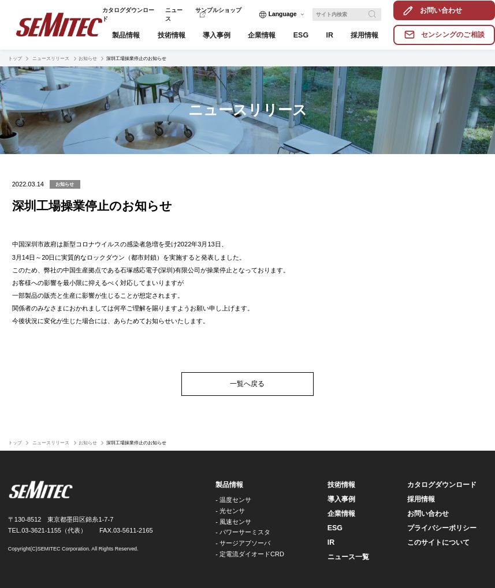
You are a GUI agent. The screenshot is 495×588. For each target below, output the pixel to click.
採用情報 (421, 499)
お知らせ (88, 58)
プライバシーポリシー (442, 528)
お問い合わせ (428, 514)
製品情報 (229, 485)
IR (330, 542)
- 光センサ (230, 510)
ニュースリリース (50, 58)
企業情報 (341, 514)
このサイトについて (438, 542)
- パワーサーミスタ (242, 532)
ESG (335, 528)
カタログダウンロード (442, 485)
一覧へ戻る (247, 384)
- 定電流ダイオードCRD (249, 553)
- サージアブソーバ (242, 543)
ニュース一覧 (348, 557)
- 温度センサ (233, 499)
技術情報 (341, 485)
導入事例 (341, 499)
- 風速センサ (233, 521)
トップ (15, 58)
